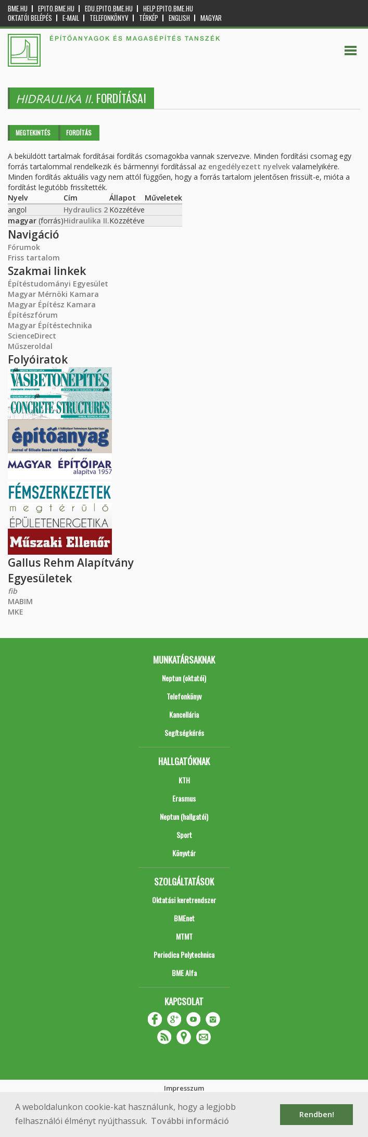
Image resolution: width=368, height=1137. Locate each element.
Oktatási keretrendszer (184, 899)
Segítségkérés (184, 732)
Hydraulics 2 (86, 210)
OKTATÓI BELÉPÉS (30, 18)
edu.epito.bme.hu (109, 8)
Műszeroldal (30, 346)
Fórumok (24, 247)
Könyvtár (184, 852)
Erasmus (184, 798)
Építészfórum (33, 315)
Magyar (211, 18)
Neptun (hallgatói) (184, 816)
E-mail (70, 18)
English (179, 18)
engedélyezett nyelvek (249, 166)
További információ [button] (190, 1121)
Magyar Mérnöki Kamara (53, 294)
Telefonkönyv (109, 18)
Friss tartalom (34, 258)
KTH (184, 779)
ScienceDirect (32, 336)
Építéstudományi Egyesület (58, 284)
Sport (184, 834)
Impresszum (184, 1088)
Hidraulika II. (86, 221)
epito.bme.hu (56, 8)
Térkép (148, 18)
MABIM (20, 601)
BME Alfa (184, 972)
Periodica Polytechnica (184, 954)
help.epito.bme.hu (168, 8)
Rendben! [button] (316, 1114)
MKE (15, 612)
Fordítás (79, 132)
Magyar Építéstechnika (50, 325)
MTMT (184, 936)
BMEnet (184, 918)
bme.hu (18, 8)
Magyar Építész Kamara (52, 304)
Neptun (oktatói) (184, 677)
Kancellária (184, 714)
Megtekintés (33, 132)
